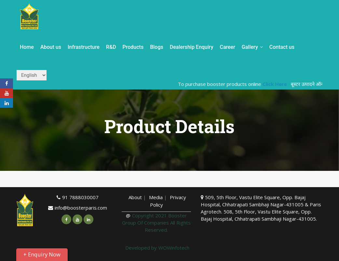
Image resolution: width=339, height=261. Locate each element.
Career (227, 47)
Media (156, 197)
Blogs (156, 47)
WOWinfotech (173, 247)
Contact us (281, 47)
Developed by (141, 247)
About (135, 197)
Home (27, 47)
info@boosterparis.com (81, 207)
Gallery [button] (252, 47)
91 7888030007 (80, 197)
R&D (111, 47)
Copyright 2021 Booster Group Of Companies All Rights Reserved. (156, 222)
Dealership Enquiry (191, 47)
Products (133, 47)
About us (50, 47)
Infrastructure (84, 47)
